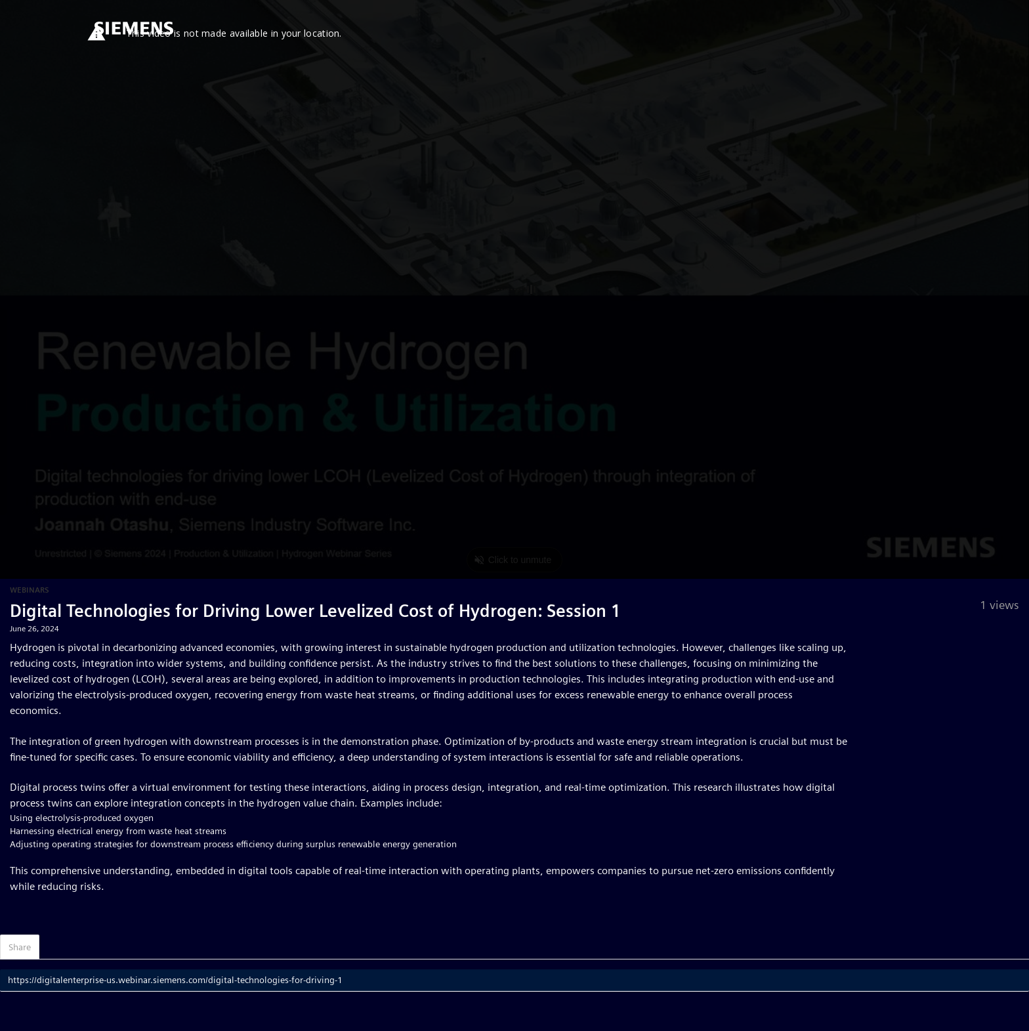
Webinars (29, 590)
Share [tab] (20, 947)
